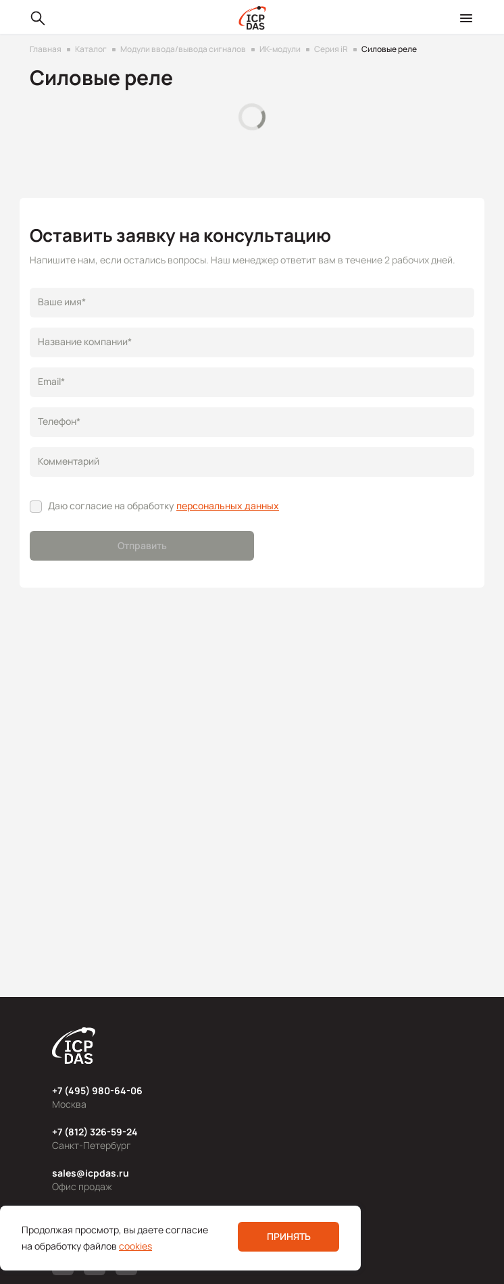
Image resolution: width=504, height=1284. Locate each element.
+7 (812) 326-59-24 (95, 1131)
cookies (135, 1245)
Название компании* (85, 341)
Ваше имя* (62, 301)
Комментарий (68, 461)
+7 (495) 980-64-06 (97, 1090)
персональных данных (227, 505)
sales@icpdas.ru (90, 1172)
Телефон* (59, 421)
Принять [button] (289, 1236)
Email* (51, 381)
